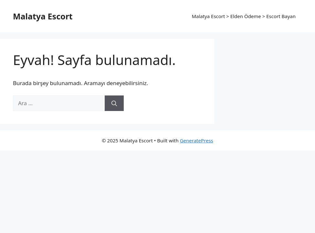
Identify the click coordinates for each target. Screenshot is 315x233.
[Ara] (114, 103)
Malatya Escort (43, 16)
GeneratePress (196, 140)
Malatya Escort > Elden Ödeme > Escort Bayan (244, 16)
